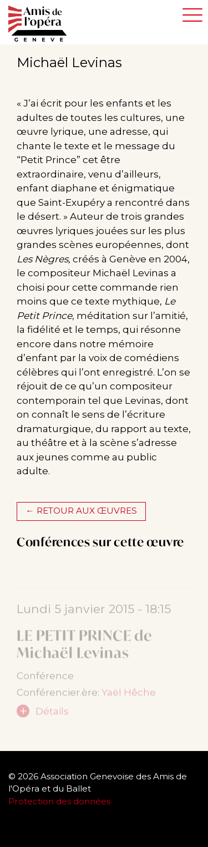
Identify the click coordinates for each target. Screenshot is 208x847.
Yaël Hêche (129, 695)
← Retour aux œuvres (81, 510)
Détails (52, 713)
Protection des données (60, 801)
